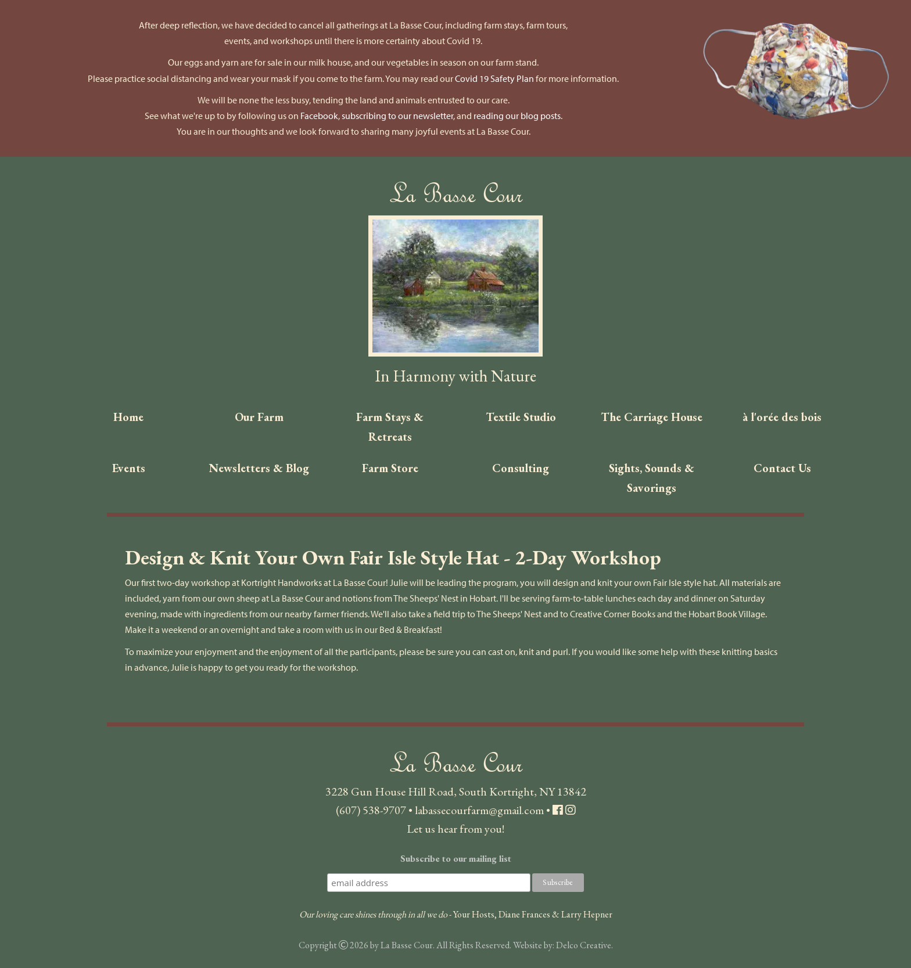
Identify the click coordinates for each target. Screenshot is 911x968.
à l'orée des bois (782, 416)
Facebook (319, 115)
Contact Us (782, 468)
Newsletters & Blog (259, 468)
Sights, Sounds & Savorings (651, 477)
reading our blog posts (517, 115)
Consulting (520, 468)
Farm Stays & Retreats (390, 426)
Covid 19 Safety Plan (494, 78)
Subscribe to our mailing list (455, 858)
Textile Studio (521, 416)
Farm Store (390, 468)
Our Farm (259, 416)
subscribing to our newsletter (397, 115)
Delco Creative (583, 945)
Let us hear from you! (455, 828)
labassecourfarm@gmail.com (479, 810)
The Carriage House (651, 416)
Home (128, 416)
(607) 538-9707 (371, 810)
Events (128, 468)
